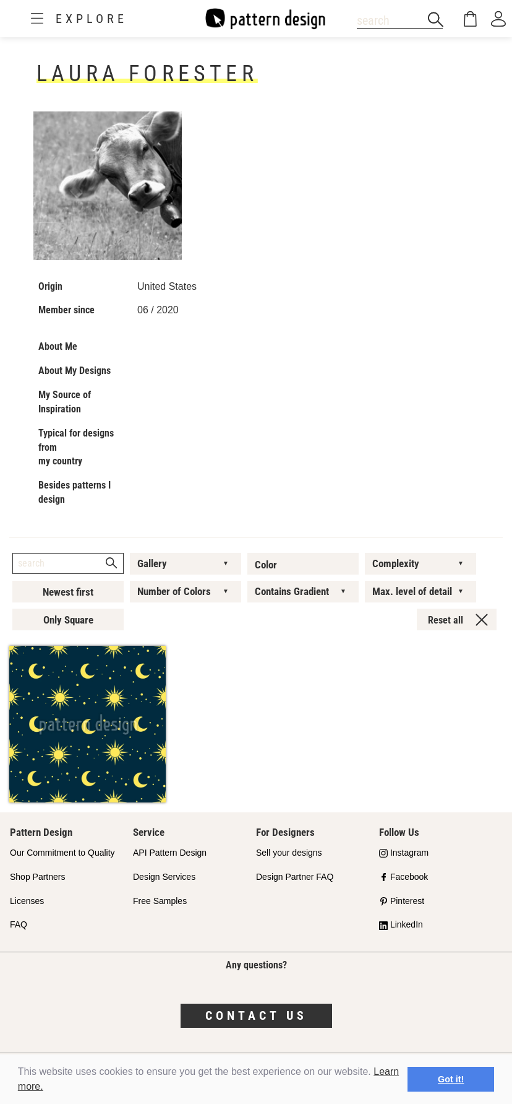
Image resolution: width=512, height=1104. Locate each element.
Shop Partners (38, 877)
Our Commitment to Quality (62, 853)
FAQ (18, 924)
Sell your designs (289, 853)
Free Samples (160, 901)
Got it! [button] (451, 1079)
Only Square (68, 620)
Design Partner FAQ (294, 877)
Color (266, 565)
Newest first (68, 592)
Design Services (164, 877)
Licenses (27, 901)
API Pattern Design (170, 853)
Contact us (256, 1015)
